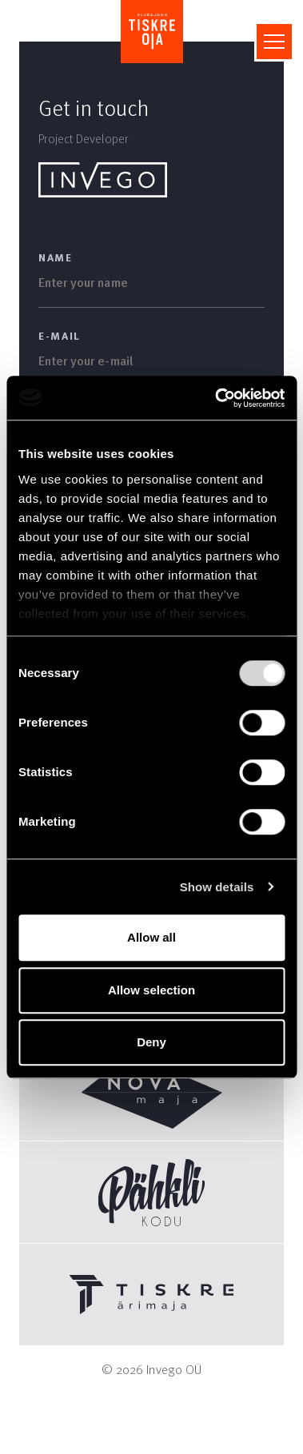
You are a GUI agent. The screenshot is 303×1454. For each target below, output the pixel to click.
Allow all (151, 937)
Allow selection (151, 990)
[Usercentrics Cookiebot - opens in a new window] (216, 398)
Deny (151, 1042)
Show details (217, 887)
